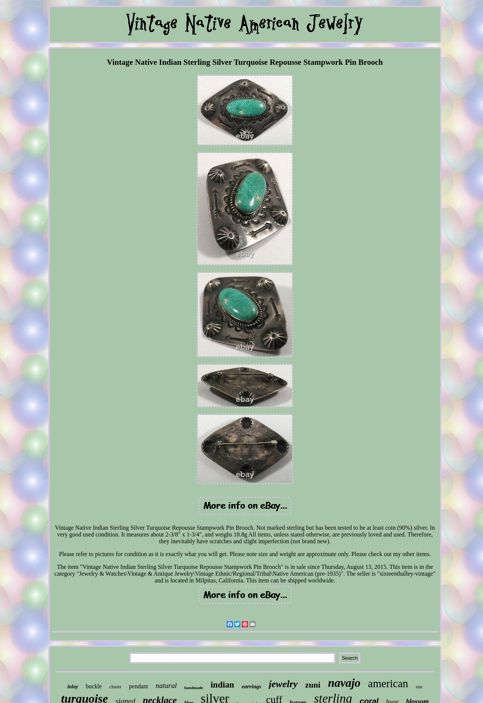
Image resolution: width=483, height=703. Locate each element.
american (388, 683)
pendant (138, 686)
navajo (344, 682)
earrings (251, 686)
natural (166, 685)
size (419, 686)
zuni (312, 684)
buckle (94, 686)
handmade (193, 687)
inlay (72, 686)
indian (222, 684)
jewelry (283, 684)
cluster (115, 686)
